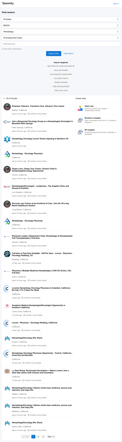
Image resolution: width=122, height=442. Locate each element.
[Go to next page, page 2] (51, 436)
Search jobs (54, 54)
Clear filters (68, 54)
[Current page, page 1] (33, 436)
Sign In (116, 3)
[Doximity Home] (8, 3)
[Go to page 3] (43, 436)
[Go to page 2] (38, 436)
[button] (61, 70)
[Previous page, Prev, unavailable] (25, 436)
